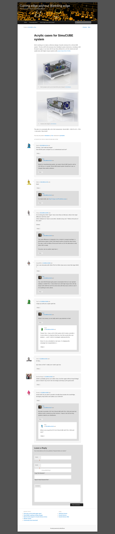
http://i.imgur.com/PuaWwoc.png (57, 199)
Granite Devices (63, 515)
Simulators (47, 135)
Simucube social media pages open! (33, 513)
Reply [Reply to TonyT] (38, 307)
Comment (37, 486)
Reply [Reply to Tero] (40, 172)
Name (37, 458)
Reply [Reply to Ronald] (38, 400)
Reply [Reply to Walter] (38, 188)
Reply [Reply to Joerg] (38, 228)
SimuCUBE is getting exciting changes (33, 515)
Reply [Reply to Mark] (42, 436)
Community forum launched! (31, 520)
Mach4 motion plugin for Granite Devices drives (35, 516)
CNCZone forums (63, 513)
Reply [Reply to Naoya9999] (38, 271)
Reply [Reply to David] (38, 153)
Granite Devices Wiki (64, 516)
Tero (35, 27)
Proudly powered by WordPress (57, 528)
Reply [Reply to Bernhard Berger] (38, 384)
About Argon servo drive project (47, 22)
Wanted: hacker (27, 518)
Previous (84, 27)
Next (89, 27)
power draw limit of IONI (64, 51)
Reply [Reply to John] (38, 369)
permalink (62, 135)
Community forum (33, 22)
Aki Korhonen (68, 87)
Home (25, 22)
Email (37, 465)
